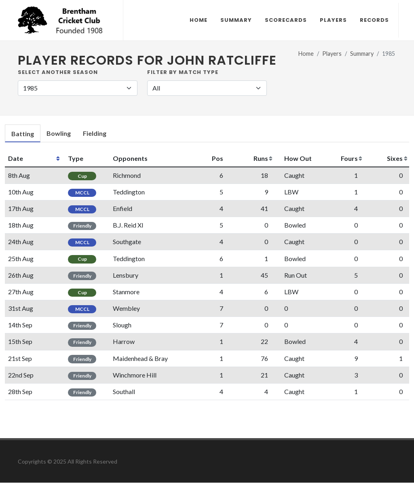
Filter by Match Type (182, 72)
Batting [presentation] (22, 134)
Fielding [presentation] (94, 133)
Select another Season (58, 72)
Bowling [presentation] (58, 133)
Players (332, 54)
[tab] (22, 134)
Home (306, 54)
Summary (362, 54)
